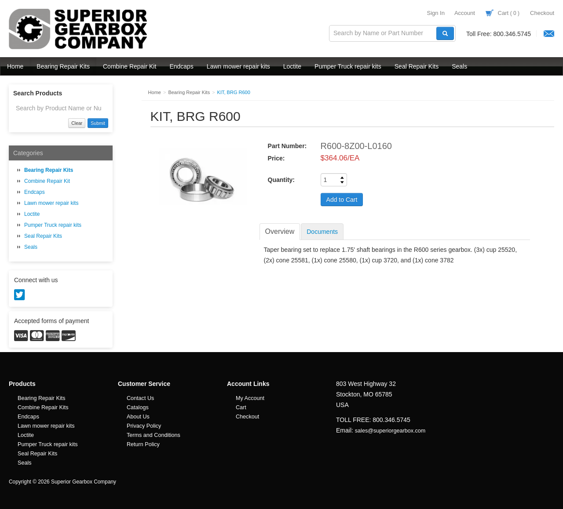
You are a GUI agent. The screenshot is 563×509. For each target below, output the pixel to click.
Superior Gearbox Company (79, 29)
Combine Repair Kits (43, 407)
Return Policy (143, 444)
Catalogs (138, 407)
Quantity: (281, 179)
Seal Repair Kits (417, 66)
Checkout (542, 13)
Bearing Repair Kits (63, 66)
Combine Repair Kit (129, 66)
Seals (459, 66)
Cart (502, 13)
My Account (250, 398)
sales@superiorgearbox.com (390, 431)
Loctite (292, 66)
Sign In (435, 13)
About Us (138, 417)
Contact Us (140, 398)
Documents (322, 231)
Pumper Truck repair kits (347, 66)
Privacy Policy (144, 426)
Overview (280, 231)
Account (464, 13)
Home (15, 66)
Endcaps (181, 66)
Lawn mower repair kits (238, 66)
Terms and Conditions (153, 435)
